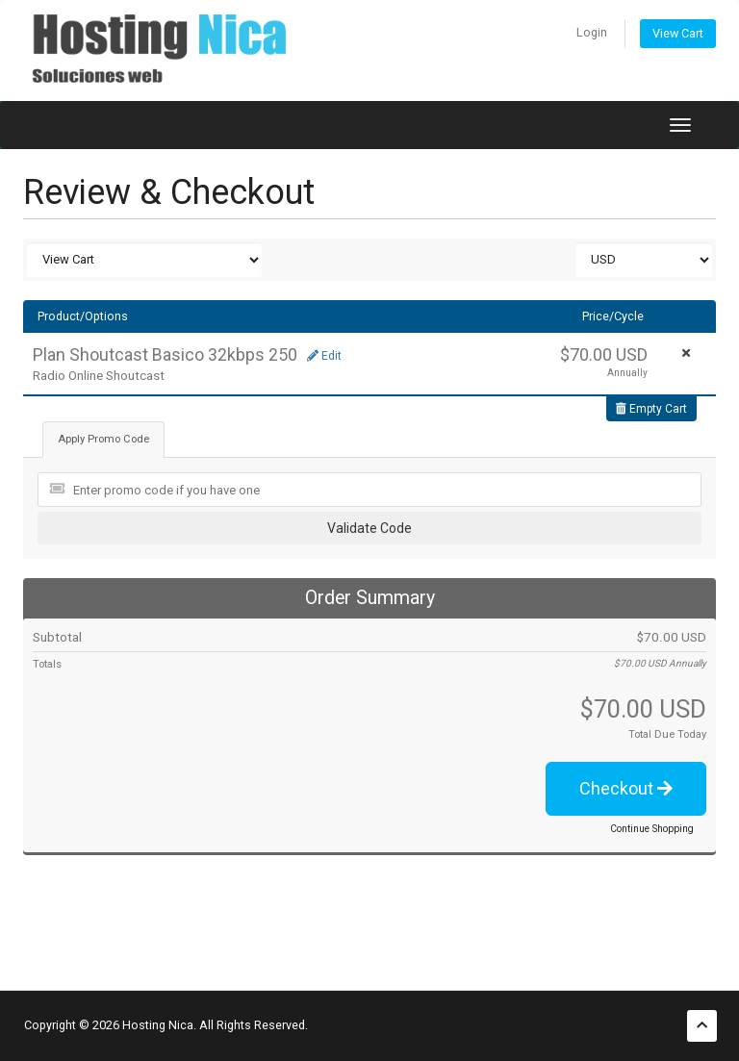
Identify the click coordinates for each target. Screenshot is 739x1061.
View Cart (677, 33)
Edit (324, 356)
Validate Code (369, 528)
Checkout (626, 788)
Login (591, 32)
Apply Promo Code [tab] (103, 439)
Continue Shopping (652, 828)
